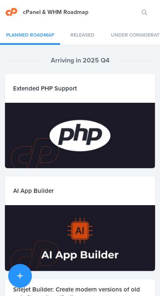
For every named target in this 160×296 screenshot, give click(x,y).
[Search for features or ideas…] (144, 12)
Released (82, 35)
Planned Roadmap (30, 35)
